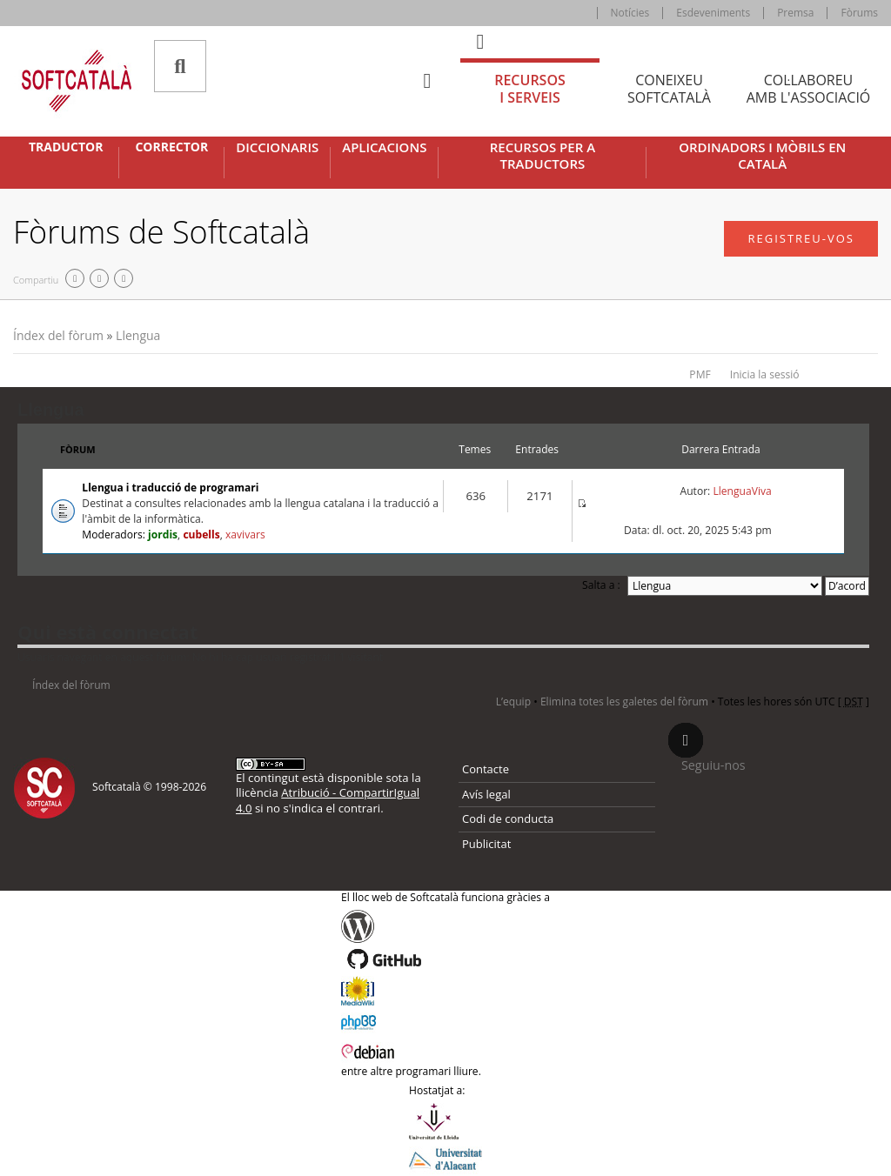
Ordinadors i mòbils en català (762, 156)
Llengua (138, 335)
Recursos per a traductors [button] (542, 156)
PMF (699, 374)
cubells (201, 534)
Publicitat (486, 844)
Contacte (485, 769)
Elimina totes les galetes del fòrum (624, 701)
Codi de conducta (507, 818)
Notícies (630, 12)
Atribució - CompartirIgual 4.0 (327, 800)
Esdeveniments (713, 12)
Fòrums (859, 12)
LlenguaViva (742, 491)
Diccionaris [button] (277, 147)
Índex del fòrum (58, 335)
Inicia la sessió (765, 374)
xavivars (245, 534)
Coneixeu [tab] (669, 89)
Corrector (171, 147)
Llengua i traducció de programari (170, 487)
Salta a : (601, 585)
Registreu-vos (800, 238)
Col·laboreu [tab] (808, 89)
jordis (163, 534)
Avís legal (486, 794)
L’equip (513, 701)
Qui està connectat (107, 631)
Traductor (66, 147)
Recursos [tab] (530, 89)
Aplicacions (384, 147)
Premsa (795, 12)
